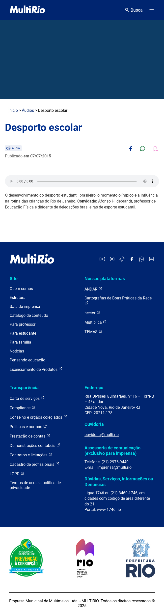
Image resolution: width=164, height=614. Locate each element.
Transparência (24, 387)
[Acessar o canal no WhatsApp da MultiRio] (141, 259)
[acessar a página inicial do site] (27, 9)
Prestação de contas (30, 436)
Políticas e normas (28, 426)
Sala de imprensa (25, 306)
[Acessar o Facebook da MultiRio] (132, 259)
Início (13, 110)
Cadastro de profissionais (34, 464)
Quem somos (21, 288)
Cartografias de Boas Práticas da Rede (118, 300)
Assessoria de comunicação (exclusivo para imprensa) (112, 450)
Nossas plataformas (104, 278)
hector (92, 312)
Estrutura (18, 297)
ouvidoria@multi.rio (101, 434)
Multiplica (95, 322)
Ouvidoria (94, 424)
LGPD (17, 473)
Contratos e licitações (31, 454)
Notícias (17, 351)
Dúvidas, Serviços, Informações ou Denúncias (118, 481)
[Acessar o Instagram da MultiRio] (112, 259)
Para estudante (23, 333)
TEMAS (93, 331)
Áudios (28, 110)
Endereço (93, 387)
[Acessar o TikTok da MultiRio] (122, 259)
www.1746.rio (109, 509)
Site (14, 278)
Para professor (22, 324)
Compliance (22, 407)
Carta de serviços (27, 398)
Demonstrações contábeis (35, 445)
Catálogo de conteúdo (29, 315)
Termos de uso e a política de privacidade (35, 485)
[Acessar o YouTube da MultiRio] (102, 259)
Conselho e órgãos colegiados (38, 417)
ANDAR (93, 289)
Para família (20, 342)
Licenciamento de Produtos (36, 369)
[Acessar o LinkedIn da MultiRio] (151, 259)
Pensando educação (27, 360)
